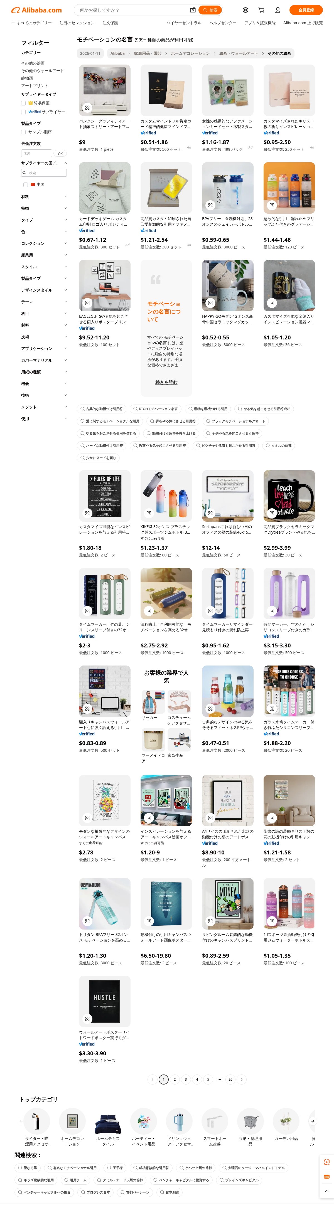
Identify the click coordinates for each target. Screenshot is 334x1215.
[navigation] (42, 560)
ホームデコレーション (190, 53)
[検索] (210, 10)
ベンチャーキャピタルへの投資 (44, 1192)
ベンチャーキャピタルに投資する (181, 1180)
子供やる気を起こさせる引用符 (232, 433)
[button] (193, 10)
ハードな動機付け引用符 (101, 445)
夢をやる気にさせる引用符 (173, 421)
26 (230, 1079)
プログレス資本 (95, 1192)
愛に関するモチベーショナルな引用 (109, 421)
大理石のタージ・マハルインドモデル (253, 1167)
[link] (327, 1162)
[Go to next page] (242, 1079)
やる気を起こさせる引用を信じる (108, 433)
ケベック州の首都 (196, 1167)
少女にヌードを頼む (98, 457)
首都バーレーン (135, 1192)
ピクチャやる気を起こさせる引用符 (225, 445)
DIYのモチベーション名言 (155, 408)
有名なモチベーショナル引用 (72, 1167)
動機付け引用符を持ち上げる (171, 433)
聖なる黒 (27, 1167)
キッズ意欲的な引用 (36, 1180)
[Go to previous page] (153, 1079)
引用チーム (75, 1180)
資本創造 (169, 1192)
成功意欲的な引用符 (151, 1167)
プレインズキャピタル (239, 1180)
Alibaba (117, 53)
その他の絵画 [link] (279, 53)
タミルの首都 (278, 445)
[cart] (262, 10)
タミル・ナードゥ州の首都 (120, 1180)
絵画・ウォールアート (238, 53)
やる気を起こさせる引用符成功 (264, 408)
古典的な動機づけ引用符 (101, 408)
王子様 (115, 1167)
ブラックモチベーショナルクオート (235, 421)
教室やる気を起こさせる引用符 (159, 445)
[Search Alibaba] (132, 10)
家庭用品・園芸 (147, 53)
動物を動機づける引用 (207, 408)
